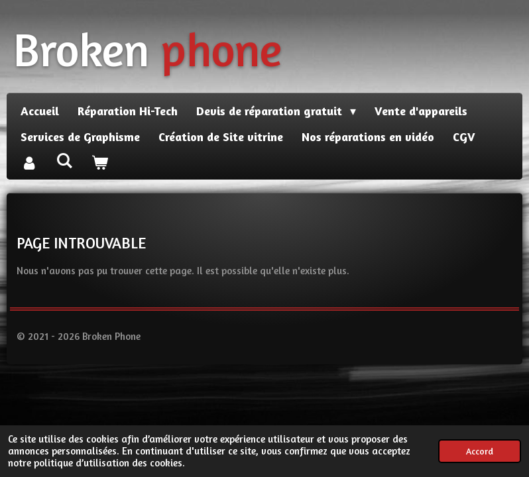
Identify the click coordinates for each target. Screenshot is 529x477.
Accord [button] (479, 451)
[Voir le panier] (99, 163)
